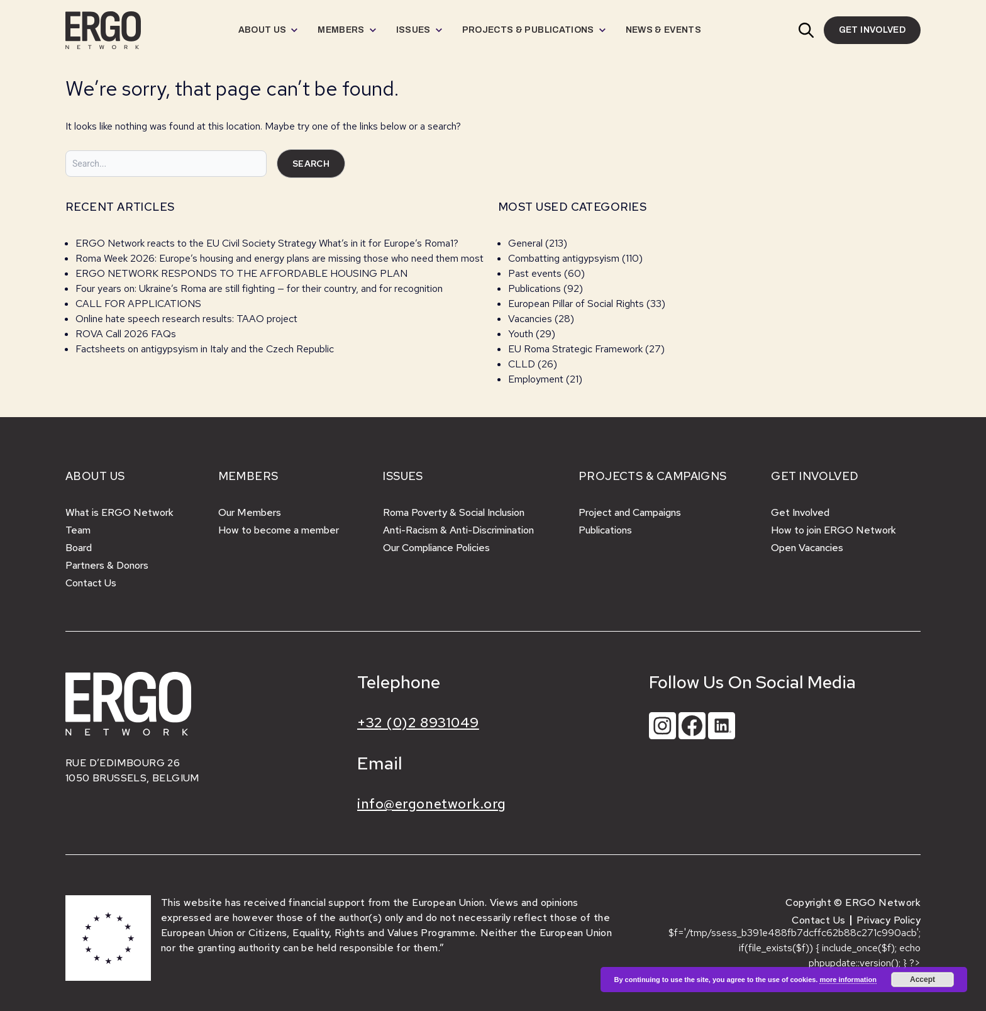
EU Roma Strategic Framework (575, 348)
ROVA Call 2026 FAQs (125, 333)
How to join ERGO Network (833, 530)
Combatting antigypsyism (563, 258)
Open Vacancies (807, 547)
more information (847, 979)
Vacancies (530, 318)
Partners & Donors (106, 565)
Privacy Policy (888, 920)
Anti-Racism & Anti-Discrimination (458, 530)
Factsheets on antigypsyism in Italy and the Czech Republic (204, 348)
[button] (806, 30)
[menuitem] (268, 30)
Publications (534, 288)
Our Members (249, 512)
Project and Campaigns (630, 512)
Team (78, 530)
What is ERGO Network (119, 512)
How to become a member (278, 530)
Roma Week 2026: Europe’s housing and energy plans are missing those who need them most (279, 258)
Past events (535, 273)
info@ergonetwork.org (431, 804)
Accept (922, 979)
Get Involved (800, 512)
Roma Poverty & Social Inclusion (453, 512)
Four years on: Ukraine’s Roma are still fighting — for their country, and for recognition (259, 288)
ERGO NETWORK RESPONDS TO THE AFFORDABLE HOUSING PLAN (241, 273)
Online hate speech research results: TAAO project (186, 318)
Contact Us (90, 582)
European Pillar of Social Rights (576, 303)
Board (78, 547)
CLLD (521, 364)
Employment (535, 379)
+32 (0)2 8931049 (418, 722)
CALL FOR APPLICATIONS (139, 303)
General (525, 243)
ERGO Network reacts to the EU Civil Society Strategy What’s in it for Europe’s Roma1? (266, 243)
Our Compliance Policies (436, 547)
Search (311, 163)
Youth (520, 333)
